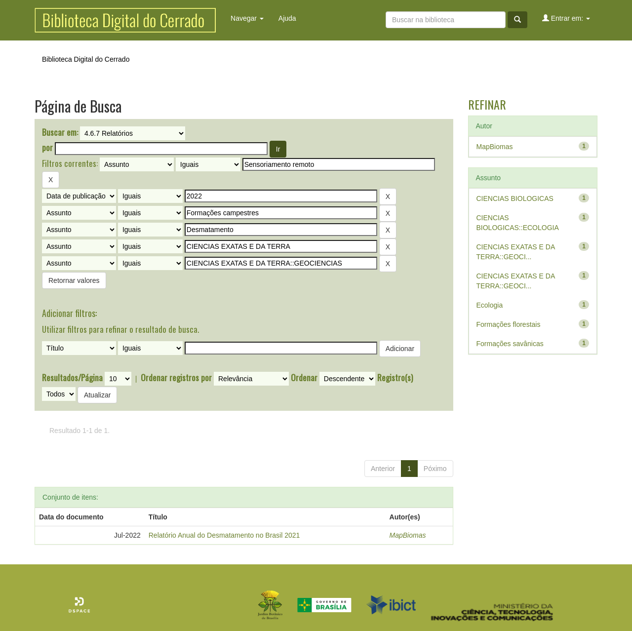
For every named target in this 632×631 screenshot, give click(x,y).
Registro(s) (395, 378)
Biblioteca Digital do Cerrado (85, 59)
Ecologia (489, 305)
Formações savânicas (510, 344)
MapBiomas (408, 535)
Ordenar (304, 378)
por (47, 148)
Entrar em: (566, 18)
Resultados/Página (72, 378)
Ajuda (287, 18)
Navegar (247, 18)
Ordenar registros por (176, 378)
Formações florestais (508, 324)
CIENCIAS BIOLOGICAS (514, 198)
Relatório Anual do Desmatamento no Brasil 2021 (224, 535)
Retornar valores (74, 280)
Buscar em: (60, 132)
